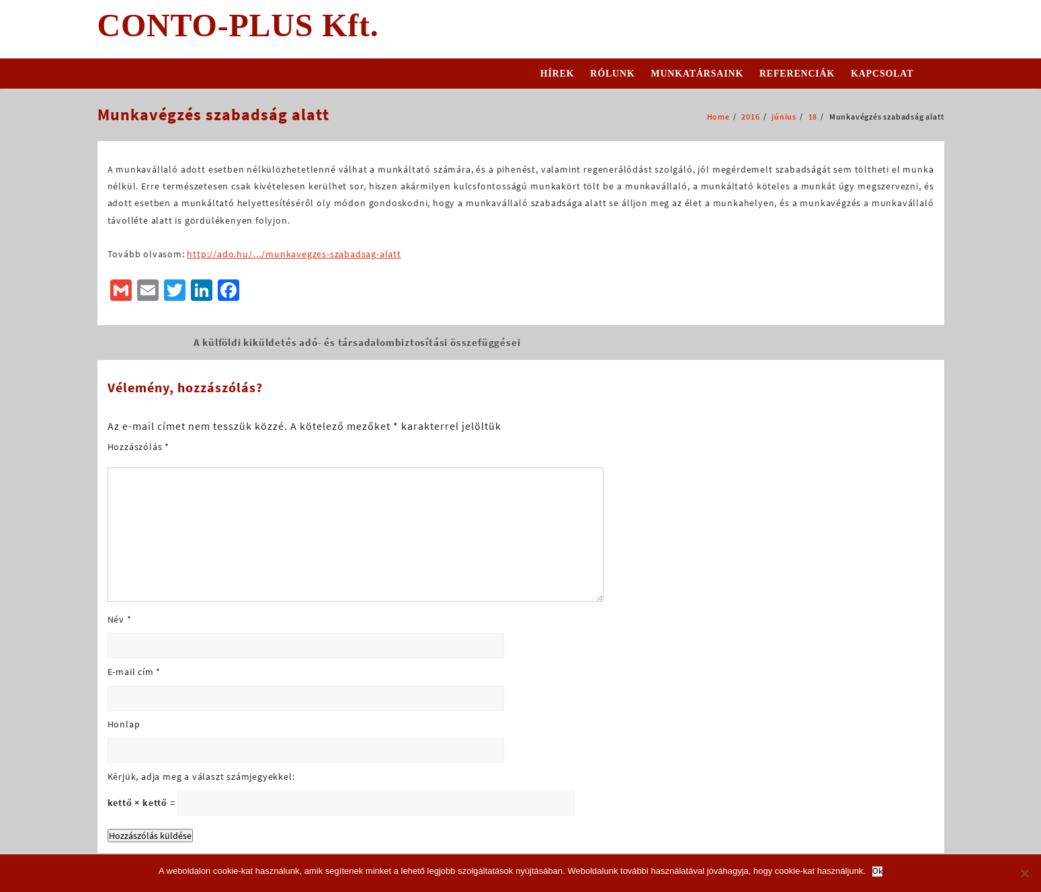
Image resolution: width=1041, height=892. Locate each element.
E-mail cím (134, 672)
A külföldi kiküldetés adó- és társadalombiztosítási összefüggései (357, 342)
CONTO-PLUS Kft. (238, 25)
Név (120, 619)
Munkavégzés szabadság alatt (213, 114)
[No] (1024, 873)
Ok (877, 871)
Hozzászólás (138, 447)
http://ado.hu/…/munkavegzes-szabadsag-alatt (294, 254)
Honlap (124, 724)
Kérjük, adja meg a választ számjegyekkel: (201, 776)
